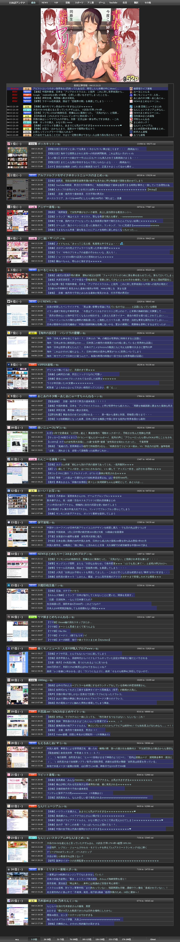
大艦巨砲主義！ (47, 585)
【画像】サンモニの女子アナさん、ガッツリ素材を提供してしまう (81, 513)
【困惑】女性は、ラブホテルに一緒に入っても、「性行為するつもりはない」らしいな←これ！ (96, 717)
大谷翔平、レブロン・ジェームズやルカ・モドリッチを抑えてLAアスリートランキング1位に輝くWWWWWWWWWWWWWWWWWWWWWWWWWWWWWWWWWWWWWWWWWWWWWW (98, 849)
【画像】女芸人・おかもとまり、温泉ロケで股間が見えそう (64, 129)
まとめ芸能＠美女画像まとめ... (149, 128)
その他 (147, 2)
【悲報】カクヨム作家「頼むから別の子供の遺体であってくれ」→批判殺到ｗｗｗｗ (90, 464)
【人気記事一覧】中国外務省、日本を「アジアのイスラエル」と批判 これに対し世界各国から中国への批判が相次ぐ (107, 284)
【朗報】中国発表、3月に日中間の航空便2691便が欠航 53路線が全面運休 (85, 532)
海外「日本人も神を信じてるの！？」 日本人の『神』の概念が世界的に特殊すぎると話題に (94, 338)
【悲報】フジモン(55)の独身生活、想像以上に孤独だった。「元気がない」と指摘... (76, 113)
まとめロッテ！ (142, 122)
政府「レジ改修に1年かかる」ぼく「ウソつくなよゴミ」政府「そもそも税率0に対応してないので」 (98, 671)
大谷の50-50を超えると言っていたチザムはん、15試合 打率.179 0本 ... (68, 110)
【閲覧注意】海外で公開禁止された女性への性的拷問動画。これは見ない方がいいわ (90, 153)
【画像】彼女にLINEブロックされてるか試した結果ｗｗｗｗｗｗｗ (81, 378)
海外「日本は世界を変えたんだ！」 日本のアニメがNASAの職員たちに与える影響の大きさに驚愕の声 (99, 347)
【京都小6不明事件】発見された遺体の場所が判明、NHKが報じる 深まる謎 (86, 288)
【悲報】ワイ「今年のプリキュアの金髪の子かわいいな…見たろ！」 (82, 252)
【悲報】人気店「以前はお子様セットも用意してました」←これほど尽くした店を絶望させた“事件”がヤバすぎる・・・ (108, 572)
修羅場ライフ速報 (143, 88)
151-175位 (113, 939)
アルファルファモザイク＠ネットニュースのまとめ (70, 175)
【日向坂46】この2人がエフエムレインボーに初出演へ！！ (63, 116)
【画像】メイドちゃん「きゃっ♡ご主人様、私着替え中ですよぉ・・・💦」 (86, 243)
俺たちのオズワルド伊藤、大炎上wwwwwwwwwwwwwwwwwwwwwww (83, 919)
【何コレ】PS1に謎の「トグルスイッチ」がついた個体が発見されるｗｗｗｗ (86, 473)
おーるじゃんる (142, 91)
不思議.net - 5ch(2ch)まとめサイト (58, 711)
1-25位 (34, 939)
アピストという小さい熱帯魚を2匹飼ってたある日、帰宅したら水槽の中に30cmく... (76, 89)
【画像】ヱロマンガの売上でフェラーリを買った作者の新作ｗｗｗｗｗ (83, 248)
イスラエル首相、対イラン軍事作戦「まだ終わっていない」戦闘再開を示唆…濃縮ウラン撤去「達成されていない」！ (107, 887)
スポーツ (79, 2)
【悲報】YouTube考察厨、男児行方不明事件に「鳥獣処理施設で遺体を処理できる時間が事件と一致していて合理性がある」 (108, 187)
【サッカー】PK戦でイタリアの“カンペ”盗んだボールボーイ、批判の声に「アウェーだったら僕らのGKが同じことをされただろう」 (109, 439)
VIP (56, 2)
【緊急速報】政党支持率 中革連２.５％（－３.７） (74, 753)
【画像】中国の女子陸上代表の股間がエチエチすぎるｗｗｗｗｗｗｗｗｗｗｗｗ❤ (89, 829)
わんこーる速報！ (49, 459)
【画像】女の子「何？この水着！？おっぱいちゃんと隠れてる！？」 (82, 824)
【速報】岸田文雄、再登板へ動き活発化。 (54, 98)
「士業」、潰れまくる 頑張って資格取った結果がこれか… (78, 450)
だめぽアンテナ (17, 2)
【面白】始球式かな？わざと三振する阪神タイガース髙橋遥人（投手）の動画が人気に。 (92, 689)
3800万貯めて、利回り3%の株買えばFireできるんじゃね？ (77, 667)
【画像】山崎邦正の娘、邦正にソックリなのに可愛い (74, 374)
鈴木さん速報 (140, 131)
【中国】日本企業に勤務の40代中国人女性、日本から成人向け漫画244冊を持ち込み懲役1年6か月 (97, 540)
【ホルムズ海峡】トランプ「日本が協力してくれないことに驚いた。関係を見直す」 (90, 595)
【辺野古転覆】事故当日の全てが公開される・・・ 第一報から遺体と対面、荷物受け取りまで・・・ (99, 414)
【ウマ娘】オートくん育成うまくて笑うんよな (71, 626)
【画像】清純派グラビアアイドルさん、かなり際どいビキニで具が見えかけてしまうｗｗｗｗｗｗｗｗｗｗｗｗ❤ (105, 820)
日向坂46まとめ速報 (144, 116)
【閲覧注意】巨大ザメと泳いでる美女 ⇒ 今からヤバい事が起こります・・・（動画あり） (93, 149)
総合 (33, 2)
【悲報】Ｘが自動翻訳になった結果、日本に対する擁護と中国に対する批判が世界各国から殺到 (96, 419)
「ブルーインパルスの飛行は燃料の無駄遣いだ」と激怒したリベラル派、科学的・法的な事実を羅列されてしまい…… (107, 320)
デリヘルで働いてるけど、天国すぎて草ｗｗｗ (71, 370)
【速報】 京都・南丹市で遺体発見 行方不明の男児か (75, 194)
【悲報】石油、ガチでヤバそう (63, 590)
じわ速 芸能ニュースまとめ (148, 106)
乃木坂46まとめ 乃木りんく (55, 900)
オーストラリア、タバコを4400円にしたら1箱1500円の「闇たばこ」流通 (84, 198)
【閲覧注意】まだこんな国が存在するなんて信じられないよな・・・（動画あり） (89, 162)
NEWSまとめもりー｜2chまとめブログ (62, 553)
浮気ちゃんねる (142, 119)
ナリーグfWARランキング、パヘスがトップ (69, 852)
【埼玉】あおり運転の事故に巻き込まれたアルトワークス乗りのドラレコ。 (86, 698)
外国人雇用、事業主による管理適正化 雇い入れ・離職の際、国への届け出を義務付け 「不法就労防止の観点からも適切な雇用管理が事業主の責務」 (110, 750)
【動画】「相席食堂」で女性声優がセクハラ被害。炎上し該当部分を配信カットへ (89, 212)
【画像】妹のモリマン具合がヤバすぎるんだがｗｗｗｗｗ (62, 106)
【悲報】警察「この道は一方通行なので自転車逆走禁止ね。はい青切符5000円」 (88, 477)
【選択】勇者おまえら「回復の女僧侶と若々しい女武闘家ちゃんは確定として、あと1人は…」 (95, 482)
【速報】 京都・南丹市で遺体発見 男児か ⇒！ (72, 730)
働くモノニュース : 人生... (147, 95)
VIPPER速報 (45, 364)
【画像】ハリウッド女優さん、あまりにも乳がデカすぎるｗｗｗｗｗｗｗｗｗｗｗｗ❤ (77, 125)
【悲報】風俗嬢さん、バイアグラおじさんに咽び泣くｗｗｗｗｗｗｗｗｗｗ (86, 816)
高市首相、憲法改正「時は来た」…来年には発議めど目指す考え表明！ (83, 883)
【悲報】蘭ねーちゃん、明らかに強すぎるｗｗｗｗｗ (74, 261)
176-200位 (126, 939)
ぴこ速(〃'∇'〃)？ (48, 238)
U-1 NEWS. (44, 301)
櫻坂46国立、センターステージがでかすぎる (70, 915)
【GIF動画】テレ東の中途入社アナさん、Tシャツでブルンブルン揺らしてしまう (88, 509)
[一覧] (57, 144)
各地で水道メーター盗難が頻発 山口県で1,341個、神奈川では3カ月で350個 (86, 766)
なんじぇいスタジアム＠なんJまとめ (61, 837)
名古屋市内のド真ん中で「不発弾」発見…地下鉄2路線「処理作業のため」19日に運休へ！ (93, 892)
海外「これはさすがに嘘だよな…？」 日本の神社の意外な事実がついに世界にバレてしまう (94, 351)
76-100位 (74, 939)
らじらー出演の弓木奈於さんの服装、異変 (68, 906)
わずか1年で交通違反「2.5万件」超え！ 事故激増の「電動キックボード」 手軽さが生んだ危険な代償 (98, 433)
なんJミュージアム (143, 125)
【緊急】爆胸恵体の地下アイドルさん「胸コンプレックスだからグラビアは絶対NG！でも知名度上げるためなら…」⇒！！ (110, 725)
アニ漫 (90, 2)
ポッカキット (46, 143)
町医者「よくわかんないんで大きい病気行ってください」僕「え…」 (82, 387)
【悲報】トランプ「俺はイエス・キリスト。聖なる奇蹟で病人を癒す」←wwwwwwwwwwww (95, 216)
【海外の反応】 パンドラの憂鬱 (59, 332)
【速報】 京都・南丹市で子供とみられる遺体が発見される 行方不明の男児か (88, 293)
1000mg (42, 680)
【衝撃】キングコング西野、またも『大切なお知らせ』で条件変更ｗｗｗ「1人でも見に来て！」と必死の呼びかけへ (107, 563)
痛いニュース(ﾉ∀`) (49, 427)
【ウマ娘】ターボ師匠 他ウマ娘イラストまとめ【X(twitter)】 (79, 639)
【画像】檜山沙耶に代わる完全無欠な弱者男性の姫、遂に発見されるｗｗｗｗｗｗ (89, 784)
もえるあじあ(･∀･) (49, 743)
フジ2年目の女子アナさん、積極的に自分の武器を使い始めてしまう (82, 504)
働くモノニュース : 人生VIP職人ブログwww (65, 648)
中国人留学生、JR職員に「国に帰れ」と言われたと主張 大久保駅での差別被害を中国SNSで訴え (97, 545)
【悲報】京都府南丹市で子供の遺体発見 (67, 788)
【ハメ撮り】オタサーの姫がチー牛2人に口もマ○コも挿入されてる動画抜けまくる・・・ (93, 158)
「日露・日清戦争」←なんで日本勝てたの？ (70, 599)
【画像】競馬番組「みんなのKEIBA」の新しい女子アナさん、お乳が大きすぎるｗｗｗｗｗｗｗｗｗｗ (99, 780)
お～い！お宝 (46, 490)
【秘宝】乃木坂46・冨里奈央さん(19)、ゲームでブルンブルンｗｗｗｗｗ (84, 496)
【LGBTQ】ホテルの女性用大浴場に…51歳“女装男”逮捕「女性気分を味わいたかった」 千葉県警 (97, 441)
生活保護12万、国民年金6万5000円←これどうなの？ (74, 604)
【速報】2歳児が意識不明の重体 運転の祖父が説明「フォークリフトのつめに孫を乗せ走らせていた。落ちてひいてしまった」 (110, 277)
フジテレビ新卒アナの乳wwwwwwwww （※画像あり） (75, 793)
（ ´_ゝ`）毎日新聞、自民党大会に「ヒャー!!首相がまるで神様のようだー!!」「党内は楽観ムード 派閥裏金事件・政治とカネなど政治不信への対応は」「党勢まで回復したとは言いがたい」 (109, 759)
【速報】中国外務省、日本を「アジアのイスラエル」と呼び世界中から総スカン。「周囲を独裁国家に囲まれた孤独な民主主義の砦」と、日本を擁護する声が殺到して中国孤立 (110, 407)
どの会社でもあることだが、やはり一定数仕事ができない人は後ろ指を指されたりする (77, 135)
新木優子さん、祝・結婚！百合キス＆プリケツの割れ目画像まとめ (81, 500)
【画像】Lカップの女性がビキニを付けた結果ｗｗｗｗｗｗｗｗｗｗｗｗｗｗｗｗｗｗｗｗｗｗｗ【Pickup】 (102, 189)
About (153, 939)
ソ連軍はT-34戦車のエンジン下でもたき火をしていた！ (75, 874)
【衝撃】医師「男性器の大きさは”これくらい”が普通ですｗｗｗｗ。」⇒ (84, 721)
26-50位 (47, 939)
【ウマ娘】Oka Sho (56, 631)
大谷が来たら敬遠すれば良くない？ (65, 856)
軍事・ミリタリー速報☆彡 (54, 869)
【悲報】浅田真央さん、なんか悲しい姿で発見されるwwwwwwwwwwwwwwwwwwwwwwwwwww (97, 797)
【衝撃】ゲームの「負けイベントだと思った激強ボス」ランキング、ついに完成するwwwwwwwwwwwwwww (103, 225)
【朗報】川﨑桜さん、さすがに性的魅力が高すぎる (73, 923)
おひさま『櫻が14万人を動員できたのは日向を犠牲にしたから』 (80, 910)
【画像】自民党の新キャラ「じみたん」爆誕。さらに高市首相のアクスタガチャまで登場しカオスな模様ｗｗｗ (104, 576)
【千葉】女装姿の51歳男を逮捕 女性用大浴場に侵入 (74, 536)
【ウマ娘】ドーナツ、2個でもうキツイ (67, 635)
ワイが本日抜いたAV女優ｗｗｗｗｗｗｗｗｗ (70, 383)
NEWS (45, 2)
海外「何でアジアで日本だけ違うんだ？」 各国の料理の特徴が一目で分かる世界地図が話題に (95, 356)
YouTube (113, 2)
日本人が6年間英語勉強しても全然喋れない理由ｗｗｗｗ (76, 608)
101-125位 (87, 939)
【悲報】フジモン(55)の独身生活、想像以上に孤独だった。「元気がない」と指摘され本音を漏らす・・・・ (102, 559)
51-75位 (60, 939)
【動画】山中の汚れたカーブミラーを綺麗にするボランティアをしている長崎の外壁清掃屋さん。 (97, 685)
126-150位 (100, 939)
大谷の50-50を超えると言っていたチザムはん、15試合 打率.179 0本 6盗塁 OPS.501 (89, 843)
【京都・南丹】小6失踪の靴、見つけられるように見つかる (77, 662)
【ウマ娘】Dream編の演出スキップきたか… (69, 622)
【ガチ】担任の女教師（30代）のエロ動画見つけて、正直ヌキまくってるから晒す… (90, 166)
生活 (125, 2)
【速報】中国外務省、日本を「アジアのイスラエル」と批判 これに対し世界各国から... (78, 92)
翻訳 (136, 2)
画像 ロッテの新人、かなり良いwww (52, 122)
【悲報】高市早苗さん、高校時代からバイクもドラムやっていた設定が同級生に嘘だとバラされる (97, 658)
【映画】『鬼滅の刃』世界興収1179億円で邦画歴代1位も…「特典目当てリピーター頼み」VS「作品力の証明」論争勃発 (108, 446)
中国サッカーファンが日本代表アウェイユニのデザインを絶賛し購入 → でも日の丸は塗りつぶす (96, 527)
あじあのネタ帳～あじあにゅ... (149, 98)
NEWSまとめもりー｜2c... (147, 101)
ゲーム (102, 2)
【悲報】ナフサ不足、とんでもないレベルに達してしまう (76, 653)
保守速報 (43, 522)
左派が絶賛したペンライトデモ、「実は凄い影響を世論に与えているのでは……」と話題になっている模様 (102, 306)
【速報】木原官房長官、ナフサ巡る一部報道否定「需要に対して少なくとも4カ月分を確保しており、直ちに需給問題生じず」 (109, 281)
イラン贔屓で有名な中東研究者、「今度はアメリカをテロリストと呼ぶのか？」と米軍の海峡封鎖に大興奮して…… (106, 311)
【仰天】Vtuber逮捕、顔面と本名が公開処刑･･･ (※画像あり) (78, 734)
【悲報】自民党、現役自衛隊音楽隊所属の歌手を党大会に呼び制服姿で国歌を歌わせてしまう (95, 180)
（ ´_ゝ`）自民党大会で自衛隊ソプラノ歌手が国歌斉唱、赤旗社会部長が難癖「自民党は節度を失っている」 (102, 761)
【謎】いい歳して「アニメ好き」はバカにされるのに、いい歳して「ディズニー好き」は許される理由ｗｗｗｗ (104, 469)
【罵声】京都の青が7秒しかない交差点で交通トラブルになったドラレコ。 (85, 694)
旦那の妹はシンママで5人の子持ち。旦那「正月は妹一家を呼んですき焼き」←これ (76, 119)
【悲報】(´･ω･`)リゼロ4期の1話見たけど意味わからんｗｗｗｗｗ (80, 257)
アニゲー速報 (46, 206)
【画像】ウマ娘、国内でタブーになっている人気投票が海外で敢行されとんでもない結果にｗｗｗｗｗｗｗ (102, 221)
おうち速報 (139, 135)
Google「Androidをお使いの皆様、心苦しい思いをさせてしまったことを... (71, 95)
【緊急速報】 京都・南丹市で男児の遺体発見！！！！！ (76, 401)
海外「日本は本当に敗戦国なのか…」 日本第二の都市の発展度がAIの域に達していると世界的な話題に (100, 342)
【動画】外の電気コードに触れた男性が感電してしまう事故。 (79, 703)
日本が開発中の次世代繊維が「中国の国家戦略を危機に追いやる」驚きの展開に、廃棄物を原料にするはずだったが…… (109, 324)
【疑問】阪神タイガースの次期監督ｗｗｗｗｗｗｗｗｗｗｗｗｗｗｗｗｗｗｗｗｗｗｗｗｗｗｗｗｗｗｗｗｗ (103, 860)
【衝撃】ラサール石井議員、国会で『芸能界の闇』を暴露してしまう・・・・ (73, 101)
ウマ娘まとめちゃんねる (53, 616)
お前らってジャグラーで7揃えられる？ (53, 132)
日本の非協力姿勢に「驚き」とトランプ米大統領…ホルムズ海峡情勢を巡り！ (87, 879)
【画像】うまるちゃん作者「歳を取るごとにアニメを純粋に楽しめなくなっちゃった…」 (92, 229)
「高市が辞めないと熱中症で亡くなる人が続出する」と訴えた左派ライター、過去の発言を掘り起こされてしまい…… (107, 315)
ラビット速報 (46, 774)
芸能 (68, 2)
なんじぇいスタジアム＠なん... (149, 109)
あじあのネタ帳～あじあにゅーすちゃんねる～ (67, 396)
